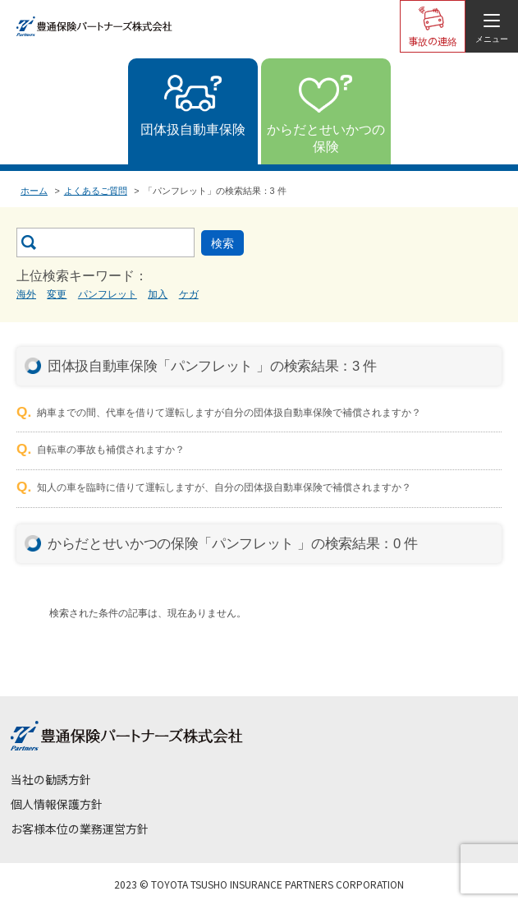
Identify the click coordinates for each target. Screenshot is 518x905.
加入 (157, 294)
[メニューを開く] (491, 26)
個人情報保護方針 (57, 804)
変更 (56, 294)
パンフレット (107, 294)
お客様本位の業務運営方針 (80, 828)
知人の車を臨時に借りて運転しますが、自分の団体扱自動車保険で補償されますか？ (224, 487)
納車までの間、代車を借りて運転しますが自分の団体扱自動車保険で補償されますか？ (229, 412)
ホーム (34, 191)
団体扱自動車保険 (192, 129)
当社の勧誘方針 (51, 779)
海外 (26, 294)
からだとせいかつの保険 (326, 138)
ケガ (189, 294)
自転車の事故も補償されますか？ (111, 449)
